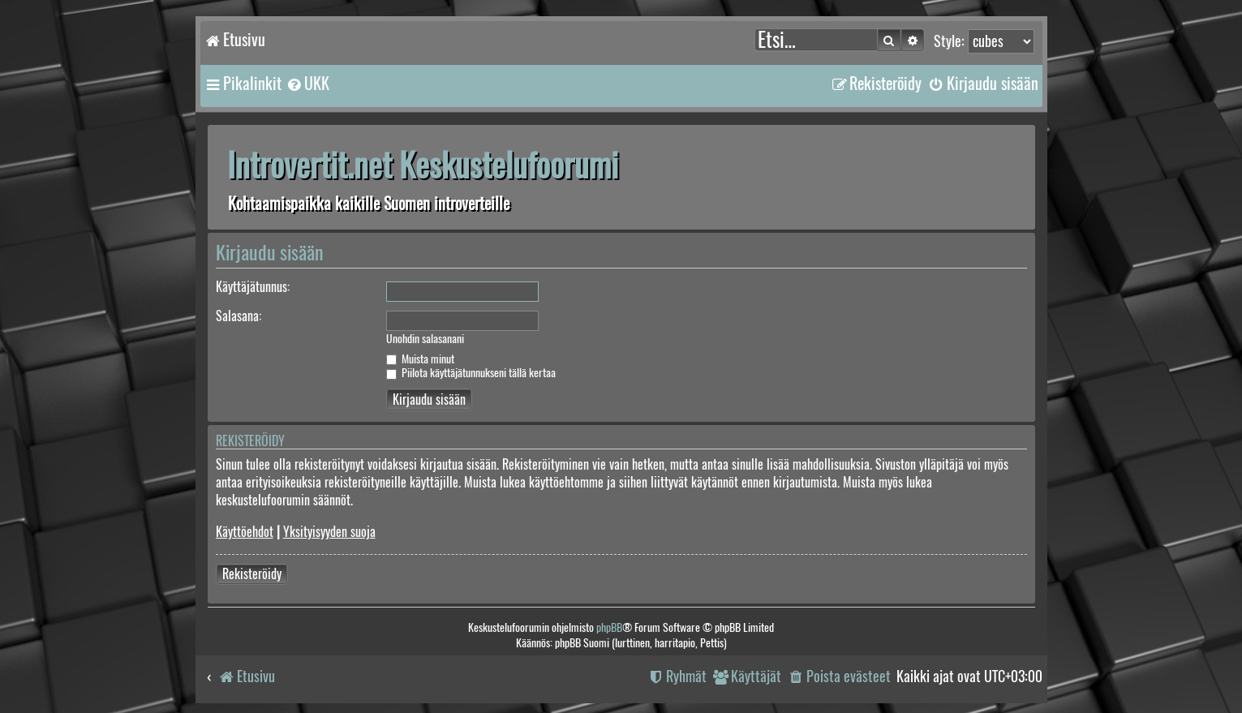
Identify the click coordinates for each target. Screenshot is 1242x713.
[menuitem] (307, 83)
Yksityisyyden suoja (329, 531)
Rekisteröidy (251, 573)
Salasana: (238, 315)
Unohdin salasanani (425, 339)
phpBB (609, 627)
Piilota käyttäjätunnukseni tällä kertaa (471, 372)
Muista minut (420, 359)
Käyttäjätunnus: (253, 286)
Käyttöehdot (244, 531)
